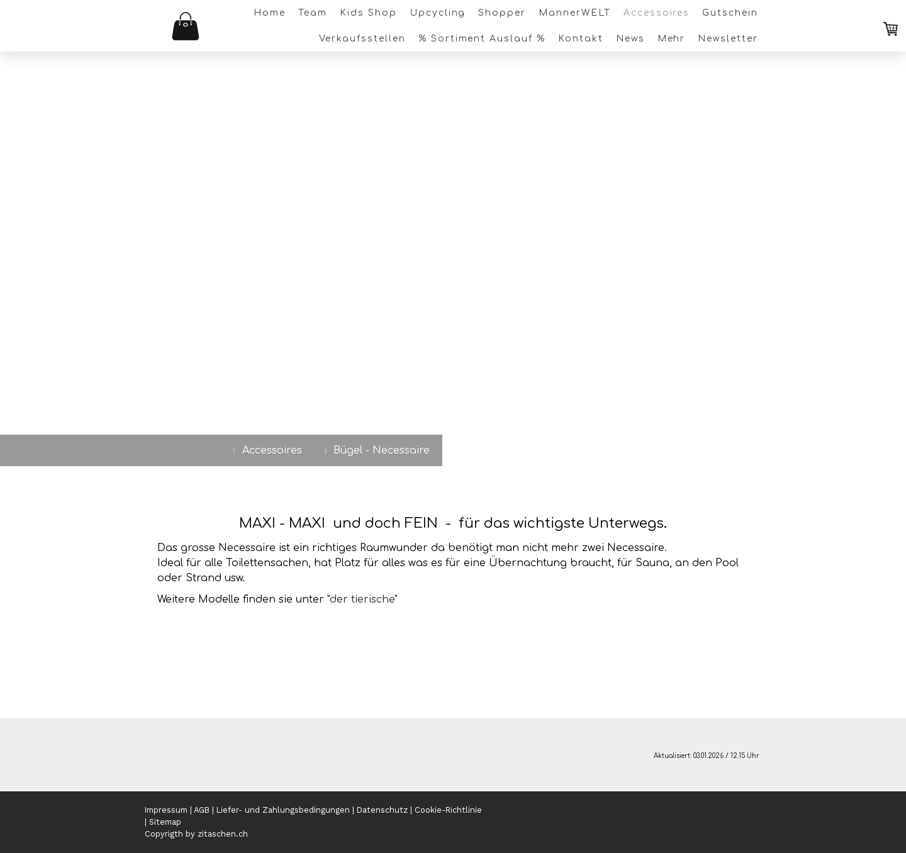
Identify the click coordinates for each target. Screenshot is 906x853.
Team (312, 13)
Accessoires (657, 13)
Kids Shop (368, 13)
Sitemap (165, 822)
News (630, 38)
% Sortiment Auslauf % (481, 38)
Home (270, 13)
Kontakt (580, 38)
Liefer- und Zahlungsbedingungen (283, 810)
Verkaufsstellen (362, 38)
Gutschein (730, 13)
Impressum (166, 810)
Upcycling (438, 13)
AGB (202, 810)
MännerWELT (575, 13)
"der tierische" (362, 599)
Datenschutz (382, 810)
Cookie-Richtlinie (448, 810)
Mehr (671, 38)
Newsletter (728, 38)
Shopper (502, 13)
